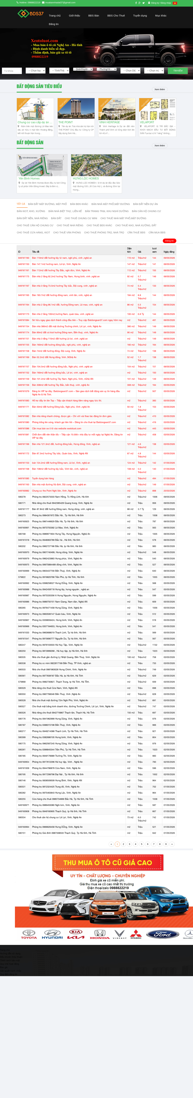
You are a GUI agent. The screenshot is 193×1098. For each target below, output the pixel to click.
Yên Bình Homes (29, 186)
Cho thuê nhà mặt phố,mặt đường (123, 226)
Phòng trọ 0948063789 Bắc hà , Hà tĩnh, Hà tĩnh (56, 547)
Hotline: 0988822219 (29, 2)
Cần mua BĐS (157, 240)
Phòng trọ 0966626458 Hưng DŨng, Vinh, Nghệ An (57, 834)
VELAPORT (147, 126)
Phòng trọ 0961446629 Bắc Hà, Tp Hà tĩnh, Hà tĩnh (57, 529)
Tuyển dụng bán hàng (43, 486)
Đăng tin (54, 24)
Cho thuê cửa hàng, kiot (33, 240)
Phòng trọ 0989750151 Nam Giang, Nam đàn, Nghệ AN (59, 609)
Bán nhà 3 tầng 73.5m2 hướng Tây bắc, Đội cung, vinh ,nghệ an (64, 293)
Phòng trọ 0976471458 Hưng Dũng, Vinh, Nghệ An (57, 615)
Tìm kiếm (177, 71)
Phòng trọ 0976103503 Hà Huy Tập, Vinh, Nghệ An (57, 652)
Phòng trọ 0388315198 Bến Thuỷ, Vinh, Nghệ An (56, 732)
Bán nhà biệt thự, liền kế (65, 219)
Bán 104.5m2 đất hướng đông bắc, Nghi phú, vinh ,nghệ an (62, 374)
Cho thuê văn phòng (67, 240)
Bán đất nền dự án (145, 212)
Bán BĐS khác (79, 212)
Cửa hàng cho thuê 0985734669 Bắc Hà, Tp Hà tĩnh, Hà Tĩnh (62, 806)
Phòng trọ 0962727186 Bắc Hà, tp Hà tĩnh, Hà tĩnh (57, 554)
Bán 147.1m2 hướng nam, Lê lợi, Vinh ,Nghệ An (56, 272)
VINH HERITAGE (109, 126)
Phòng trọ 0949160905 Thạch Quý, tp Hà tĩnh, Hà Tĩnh (59, 819)
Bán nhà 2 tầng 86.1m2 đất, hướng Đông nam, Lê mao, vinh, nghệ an (67, 312)
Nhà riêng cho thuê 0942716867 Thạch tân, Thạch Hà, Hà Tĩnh (63, 720)
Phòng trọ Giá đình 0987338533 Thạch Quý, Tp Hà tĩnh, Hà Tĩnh (64, 840)
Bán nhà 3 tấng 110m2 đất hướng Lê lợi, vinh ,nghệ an (60, 346)
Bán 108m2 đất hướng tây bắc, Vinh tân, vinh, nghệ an (60, 476)
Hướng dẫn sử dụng (10, 961)
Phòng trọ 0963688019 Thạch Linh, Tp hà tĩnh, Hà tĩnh (59, 640)
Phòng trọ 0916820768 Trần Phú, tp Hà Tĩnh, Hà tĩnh (58, 584)
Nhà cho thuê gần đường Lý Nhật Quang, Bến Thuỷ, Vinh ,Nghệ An (66, 665)
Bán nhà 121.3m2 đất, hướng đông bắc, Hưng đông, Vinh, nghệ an (66, 451)
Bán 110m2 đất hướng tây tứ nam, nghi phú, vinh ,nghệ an (62, 265)
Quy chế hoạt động (9, 971)
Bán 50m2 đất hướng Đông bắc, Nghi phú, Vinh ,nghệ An (61, 414)
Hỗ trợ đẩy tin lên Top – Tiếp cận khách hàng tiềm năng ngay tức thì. (67, 408)
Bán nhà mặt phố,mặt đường (110, 212)
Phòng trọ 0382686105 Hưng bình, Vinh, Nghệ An (56, 745)
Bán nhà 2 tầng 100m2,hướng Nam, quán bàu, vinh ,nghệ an (63, 321)
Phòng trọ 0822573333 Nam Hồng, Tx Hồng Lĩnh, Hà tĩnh (60, 504)
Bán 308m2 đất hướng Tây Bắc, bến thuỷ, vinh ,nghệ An (60, 392)
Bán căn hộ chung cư (146, 219)
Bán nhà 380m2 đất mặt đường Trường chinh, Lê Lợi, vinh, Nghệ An (66, 334)
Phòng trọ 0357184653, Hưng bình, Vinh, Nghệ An (57, 634)
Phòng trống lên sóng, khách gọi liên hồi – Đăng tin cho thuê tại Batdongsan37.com (74, 430)
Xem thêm (158, 89)
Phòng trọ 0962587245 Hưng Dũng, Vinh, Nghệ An (57, 751)
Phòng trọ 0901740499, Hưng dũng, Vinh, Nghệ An (57, 560)
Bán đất (56, 226)
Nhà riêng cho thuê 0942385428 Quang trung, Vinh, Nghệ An (62, 510)
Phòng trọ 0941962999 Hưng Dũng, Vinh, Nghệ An (57, 726)
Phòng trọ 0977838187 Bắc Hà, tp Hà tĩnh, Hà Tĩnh (57, 683)
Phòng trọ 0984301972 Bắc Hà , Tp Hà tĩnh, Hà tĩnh (58, 523)
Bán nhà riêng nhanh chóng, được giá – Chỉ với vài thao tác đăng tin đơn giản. (72, 424)
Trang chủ (55, 15)
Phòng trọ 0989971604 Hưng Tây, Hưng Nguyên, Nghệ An (61, 541)
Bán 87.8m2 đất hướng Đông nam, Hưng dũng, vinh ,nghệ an (63, 517)
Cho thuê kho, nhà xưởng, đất (135, 233)
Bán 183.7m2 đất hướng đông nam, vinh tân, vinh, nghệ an (62, 303)
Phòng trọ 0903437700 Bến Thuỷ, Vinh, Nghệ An (56, 578)
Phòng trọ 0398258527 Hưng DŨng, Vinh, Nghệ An (57, 591)
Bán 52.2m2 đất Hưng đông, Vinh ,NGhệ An (54, 365)
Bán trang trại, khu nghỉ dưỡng (107, 219)
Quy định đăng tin (8, 981)
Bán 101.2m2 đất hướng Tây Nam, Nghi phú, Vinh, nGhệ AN (62, 386)
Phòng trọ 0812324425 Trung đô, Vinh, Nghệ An (55, 794)
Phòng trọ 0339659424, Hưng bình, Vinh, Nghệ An (57, 628)
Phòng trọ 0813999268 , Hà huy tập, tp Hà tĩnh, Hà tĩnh (59, 658)
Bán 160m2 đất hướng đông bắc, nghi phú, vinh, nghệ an (61, 352)
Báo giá (3, 975)
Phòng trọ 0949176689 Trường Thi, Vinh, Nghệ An (57, 763)
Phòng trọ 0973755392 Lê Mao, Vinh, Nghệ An (55, 535)
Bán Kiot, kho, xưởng (31, 219)
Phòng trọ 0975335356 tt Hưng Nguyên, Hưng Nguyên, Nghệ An (64, 603)
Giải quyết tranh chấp (10, 978)
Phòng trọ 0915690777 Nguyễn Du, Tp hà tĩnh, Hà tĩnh (59, 646)
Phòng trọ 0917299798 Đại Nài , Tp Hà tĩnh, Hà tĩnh (57, 782)
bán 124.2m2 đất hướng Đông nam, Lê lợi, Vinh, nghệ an (61, 470)
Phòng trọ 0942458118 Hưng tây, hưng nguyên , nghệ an (60, 597)
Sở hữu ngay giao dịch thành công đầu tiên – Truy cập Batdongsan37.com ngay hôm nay (77, 328)
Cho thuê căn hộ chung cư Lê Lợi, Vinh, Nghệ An (57, 825)
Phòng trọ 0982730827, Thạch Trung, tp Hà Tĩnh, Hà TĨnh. (61, 689)
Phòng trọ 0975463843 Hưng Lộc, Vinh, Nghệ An (56, 800)
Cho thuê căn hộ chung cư (35, 233)
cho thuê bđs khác (99, 233)
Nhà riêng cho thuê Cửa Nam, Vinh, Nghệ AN (54, 695)
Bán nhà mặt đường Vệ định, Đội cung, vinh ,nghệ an (59, 492)
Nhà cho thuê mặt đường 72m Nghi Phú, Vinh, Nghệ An (60, 708)
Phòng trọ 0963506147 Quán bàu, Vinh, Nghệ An (56, 622)
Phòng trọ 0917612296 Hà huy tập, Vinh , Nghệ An (57, 769)
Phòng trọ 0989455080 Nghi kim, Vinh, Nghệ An (56, 813)
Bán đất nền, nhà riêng (32, 226)
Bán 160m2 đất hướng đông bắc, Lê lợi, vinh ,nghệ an (59, 380)
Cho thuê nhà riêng (70, 233)
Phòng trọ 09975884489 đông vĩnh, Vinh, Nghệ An (57, 572)
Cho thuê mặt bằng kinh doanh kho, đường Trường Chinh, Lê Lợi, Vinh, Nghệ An (73, 714)
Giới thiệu (74, 15)
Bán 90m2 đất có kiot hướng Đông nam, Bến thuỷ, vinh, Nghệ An (65, 340)
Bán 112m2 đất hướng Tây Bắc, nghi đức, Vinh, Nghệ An (61, 278)
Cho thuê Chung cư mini (81, 226)
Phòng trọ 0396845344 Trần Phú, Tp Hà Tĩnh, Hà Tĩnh (58, 757)
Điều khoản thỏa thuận (11, 964)
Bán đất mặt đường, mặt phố (47, 212)
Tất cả (21, 212)
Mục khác (160, 15)
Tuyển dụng (140, 15)
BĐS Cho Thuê (116, 15)
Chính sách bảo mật (10, 968)
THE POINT (65, 126)
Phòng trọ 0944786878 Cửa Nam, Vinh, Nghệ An (56, 776)
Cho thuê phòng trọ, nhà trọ (104, 240)
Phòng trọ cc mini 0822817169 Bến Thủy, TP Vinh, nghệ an (61, 671)
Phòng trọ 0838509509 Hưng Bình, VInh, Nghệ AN (57, 788)
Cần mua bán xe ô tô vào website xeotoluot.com (56, 436)
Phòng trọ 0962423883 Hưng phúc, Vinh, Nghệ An (57, 566)
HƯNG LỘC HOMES (86, 186)
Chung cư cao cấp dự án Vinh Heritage (34, 126)
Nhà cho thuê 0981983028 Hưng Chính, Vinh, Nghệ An (59, 677)
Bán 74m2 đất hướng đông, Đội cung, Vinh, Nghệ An (58, 359)
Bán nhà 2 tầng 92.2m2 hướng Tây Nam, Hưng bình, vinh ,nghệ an (66, 284)
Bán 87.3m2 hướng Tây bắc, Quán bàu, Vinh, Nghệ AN (60, 461)
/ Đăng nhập (165, 3)
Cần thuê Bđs (136, 240)
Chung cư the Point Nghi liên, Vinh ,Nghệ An (54, 498)
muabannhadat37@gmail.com (60, 2)
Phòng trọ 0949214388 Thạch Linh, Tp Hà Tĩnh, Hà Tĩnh (59, 739)
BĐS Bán (93, 15)
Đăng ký (155, 3)
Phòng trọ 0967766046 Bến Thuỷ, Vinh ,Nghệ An (56, 702)
